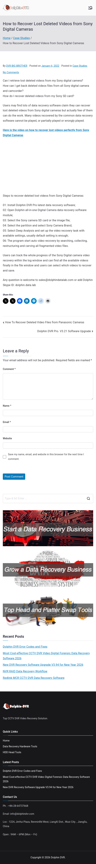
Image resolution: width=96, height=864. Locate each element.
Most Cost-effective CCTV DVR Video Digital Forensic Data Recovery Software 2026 (46, 656)
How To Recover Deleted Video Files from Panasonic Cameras (44, 322)
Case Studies (80, 65)
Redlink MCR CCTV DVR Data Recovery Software (33, 678)
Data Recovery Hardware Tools (20, 746)
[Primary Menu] (90, 7)
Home (6, 740)
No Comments (11, 72)
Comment (9, 369)
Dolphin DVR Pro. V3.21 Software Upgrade (64, 331)
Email (7, 422)
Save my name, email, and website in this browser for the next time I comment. (46, 456)
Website (7, 438)
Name (7, 405)
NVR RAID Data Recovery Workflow (25, 671)
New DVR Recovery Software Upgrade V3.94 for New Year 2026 (43, 664)
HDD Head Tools (12, 752)
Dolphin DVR (58, 857)
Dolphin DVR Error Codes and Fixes (25, 646)
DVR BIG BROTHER (16, 65)
